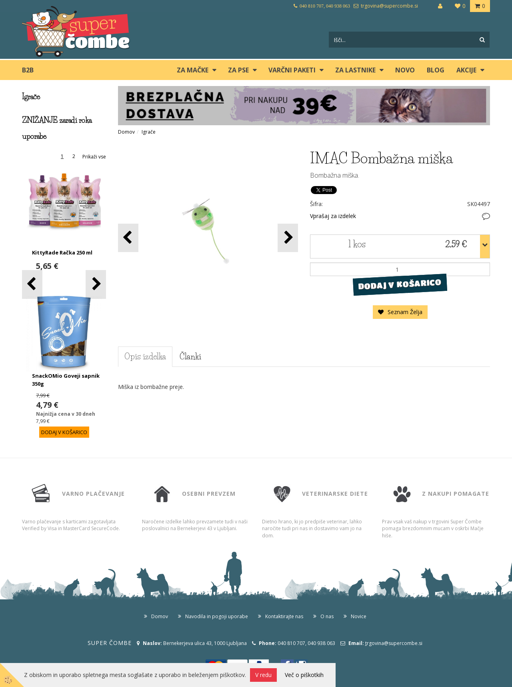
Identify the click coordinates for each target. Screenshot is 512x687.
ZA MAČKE (192, 70)
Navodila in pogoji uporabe (216, 616)
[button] (96, 284)
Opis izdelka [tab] (145, 356)
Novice (358, 616)
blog (435, 70)
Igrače (149, 131)
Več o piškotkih (304, 675)
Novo (405, 70)
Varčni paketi (292, 70)
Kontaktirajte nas (284, 616)
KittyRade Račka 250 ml (62, 252)
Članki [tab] (190, 356)
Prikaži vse (94, 156)
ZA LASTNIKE (355, 70)
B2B (28, 70)
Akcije (466, 70)
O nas (327, 616)
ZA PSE (238, 70)
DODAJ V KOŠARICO (400, 284)
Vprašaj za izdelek (333, 216)
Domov (126, 131)
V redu (263, 675)
